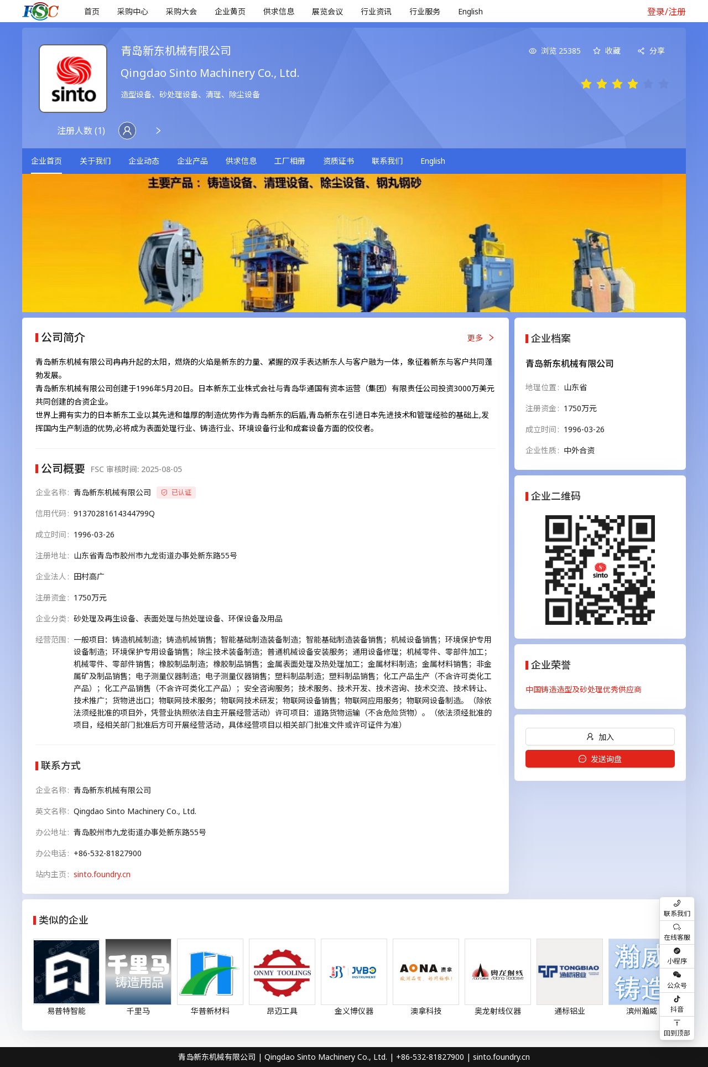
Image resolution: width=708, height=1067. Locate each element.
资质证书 (338, 161)
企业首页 (46, 161)
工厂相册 (289, 161)
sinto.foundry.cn (102, 874)
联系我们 (387, 161)
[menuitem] (91, 11)
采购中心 (132, 11)
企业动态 (143, 161)
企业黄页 (230, 11)
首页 (92, 11)
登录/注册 (666, 12)
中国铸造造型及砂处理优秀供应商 (583, 689)
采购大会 (181, 11)
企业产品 (192, 161)
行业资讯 (376, 11)
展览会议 (327, 11)
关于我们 (95, 161)
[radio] (586, 84)
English (470, 11)
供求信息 (278, 11)
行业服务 (424, 11)
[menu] (353, 11)
